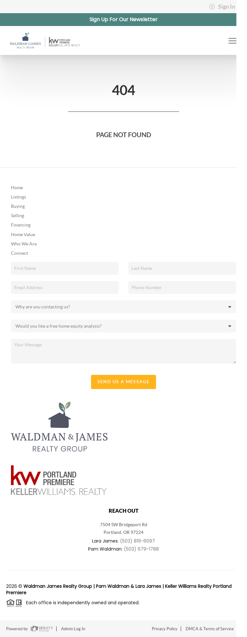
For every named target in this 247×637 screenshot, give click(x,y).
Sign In (222, 7)
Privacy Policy (165, 628)
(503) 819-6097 (137, 541)
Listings (18, 196)
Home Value (23, 234)
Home (17, 187)
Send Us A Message (123, 381)
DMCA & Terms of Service (210, 628)
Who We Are (24, 243)
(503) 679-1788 (141, 549)
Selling (17, 215)
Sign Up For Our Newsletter (123, 19)
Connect (19, 253)
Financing (21, 224)
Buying (18, 206)
